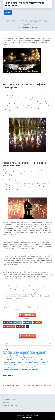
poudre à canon (12, 362)
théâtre (37, 367)
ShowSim (23, 364)
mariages (31, 359)
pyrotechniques (36, 362)
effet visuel (13, 354)
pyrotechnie (19, 362)
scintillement (44, 362)
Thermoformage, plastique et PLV (10, 408)
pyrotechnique (28, 362)
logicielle (25, 359)
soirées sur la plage (41, 364)
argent (5, 352)
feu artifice (26, 354)
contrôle (16, 352)
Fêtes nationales (27, 357)
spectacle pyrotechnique (15, 367)
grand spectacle (36, 357)
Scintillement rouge (8, 364)
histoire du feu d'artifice (8, 359)
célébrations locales (24, 352)
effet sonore (6, 354)
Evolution (20, 354)
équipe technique (14, 369)
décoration (33, 352)
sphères (24, 367)
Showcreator (16, 364)
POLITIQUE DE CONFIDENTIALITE (10, 405)
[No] (53, 416)
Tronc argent (6, 369)
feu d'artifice (33, 354)
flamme (20, 357)
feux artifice (6, 357)
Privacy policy (29, 417)
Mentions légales (6, 402)
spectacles (28, 180)
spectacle (29, 96)
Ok (23, 417)
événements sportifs (33, 369)
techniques (8, 110)
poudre (5, 362)
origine (36, 359)
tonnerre (43, 367)
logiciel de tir (18, 359)
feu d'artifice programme (43, 354)
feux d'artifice (13, 357)
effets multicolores (41, 352)
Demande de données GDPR (9, 399)
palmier (42, 359)
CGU (4, 396)
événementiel (24, 369)
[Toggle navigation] (8, 12)
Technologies (31, 367)
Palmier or (48, 359)
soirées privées (31, 364)
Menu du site (27, 318)
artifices (10, 352)
